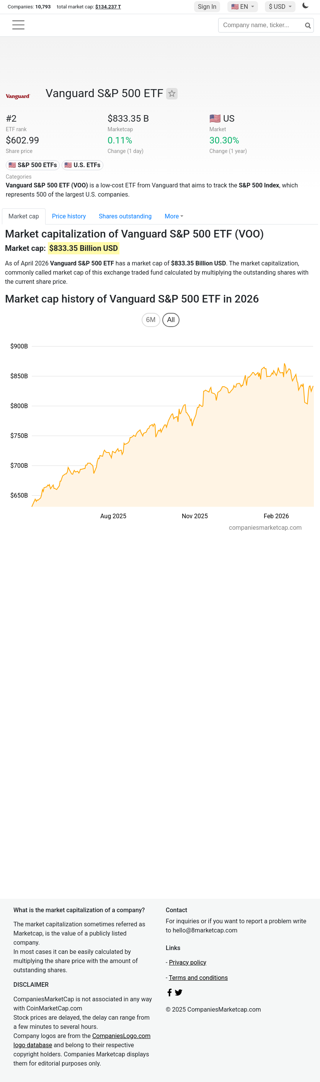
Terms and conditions (198, 977)
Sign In (207, 6)
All (171, 320)
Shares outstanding (125, 216)
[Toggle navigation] (18, 25)
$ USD (278, 6)
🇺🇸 (240, 6)
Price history (69, 216)
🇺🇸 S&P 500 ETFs (32, 165)
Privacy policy (187, 962)
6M (151, 320)
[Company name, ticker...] (266, 25)
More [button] (172, 216)
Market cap (23, 216)
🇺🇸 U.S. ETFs (82, 165)
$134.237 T (108, 7)
